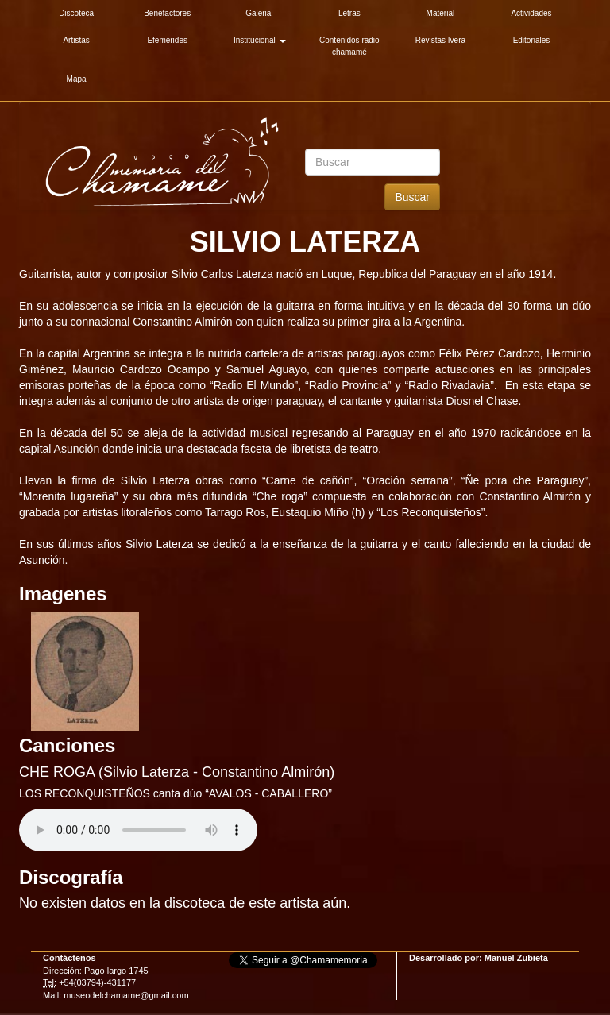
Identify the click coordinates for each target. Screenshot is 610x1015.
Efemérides (167, 40)
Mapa (77, 79)
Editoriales (531, 40)
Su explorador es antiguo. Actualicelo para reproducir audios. (138, 830)
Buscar (412, 197)
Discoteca (76, 13)
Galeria (258, 13)
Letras (349, 13)
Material (441, 13)
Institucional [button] (260, 40)
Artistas (76, 40)
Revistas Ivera (440, 40)
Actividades (531, 13)
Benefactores (167, 13)
